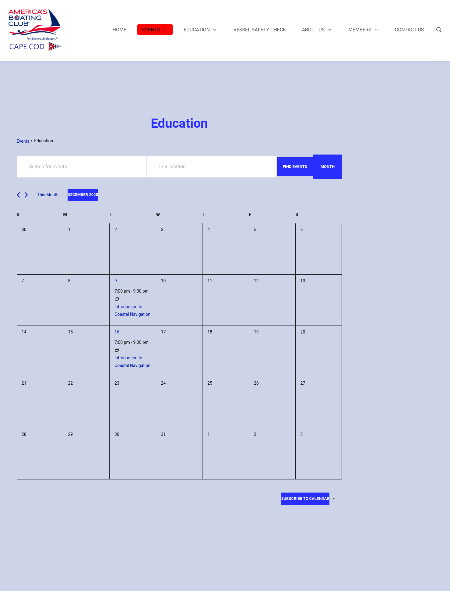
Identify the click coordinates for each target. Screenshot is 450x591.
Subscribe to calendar (305, 498)
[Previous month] (18, 195)
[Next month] (26, 195)
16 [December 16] (116, 331)
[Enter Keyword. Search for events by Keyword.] (82, 167)
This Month (47, 194)
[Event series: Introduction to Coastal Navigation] (117, 299)
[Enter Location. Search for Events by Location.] (212, 167)
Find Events (295, 166)
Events (23, 141)
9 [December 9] (115, 280)
